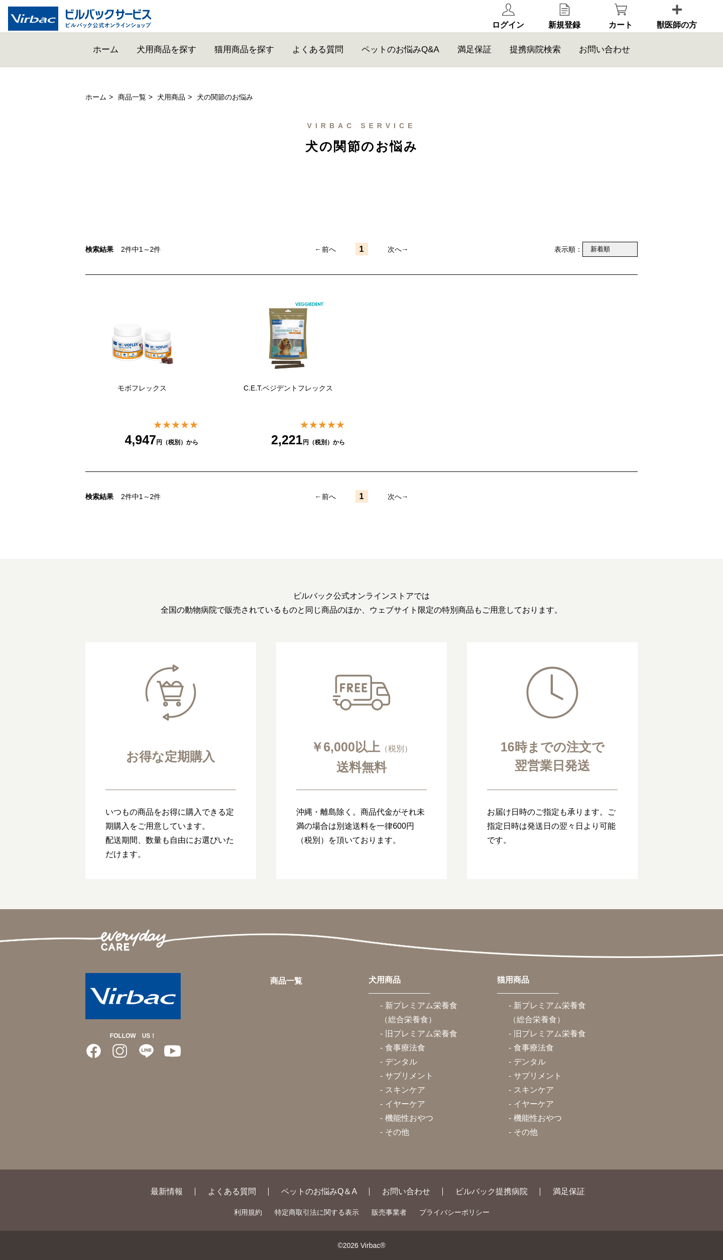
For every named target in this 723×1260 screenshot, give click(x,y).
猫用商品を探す (244, 67)
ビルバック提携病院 (491, 1191)
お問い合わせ (604, 67)
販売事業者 (389, 1212)
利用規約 (248, 1212)
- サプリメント (406, 1076)
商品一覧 (132, 97)
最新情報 (167, 1191)
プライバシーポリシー (454, 1212)
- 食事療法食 (402, 1047)
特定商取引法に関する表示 (317, 1212)
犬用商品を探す (166, 67)
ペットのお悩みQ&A (400, 67)
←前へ (325, 249)
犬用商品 (171, 97)
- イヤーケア (402, 1104)
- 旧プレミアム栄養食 (418, 1033)
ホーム (105, 67)
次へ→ (398, 249)
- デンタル (398, 1061)
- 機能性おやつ (406, 1118)
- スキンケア (402, 1090)
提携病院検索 (535, 67)
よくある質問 (317, 67)
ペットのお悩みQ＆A (319, 1191)
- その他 (394, 1132)
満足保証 (474, 67)
